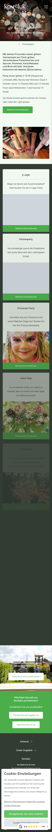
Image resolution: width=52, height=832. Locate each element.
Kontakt (26, 759)
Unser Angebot (24, 750)
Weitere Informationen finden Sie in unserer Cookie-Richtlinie (24, 803)
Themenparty (28, 44)
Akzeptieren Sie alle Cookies (26, 814)
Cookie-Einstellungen (26, 823)
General (24, 741)
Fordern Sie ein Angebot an (26, 715)
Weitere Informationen (17, 110)
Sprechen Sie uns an (26, 725)
